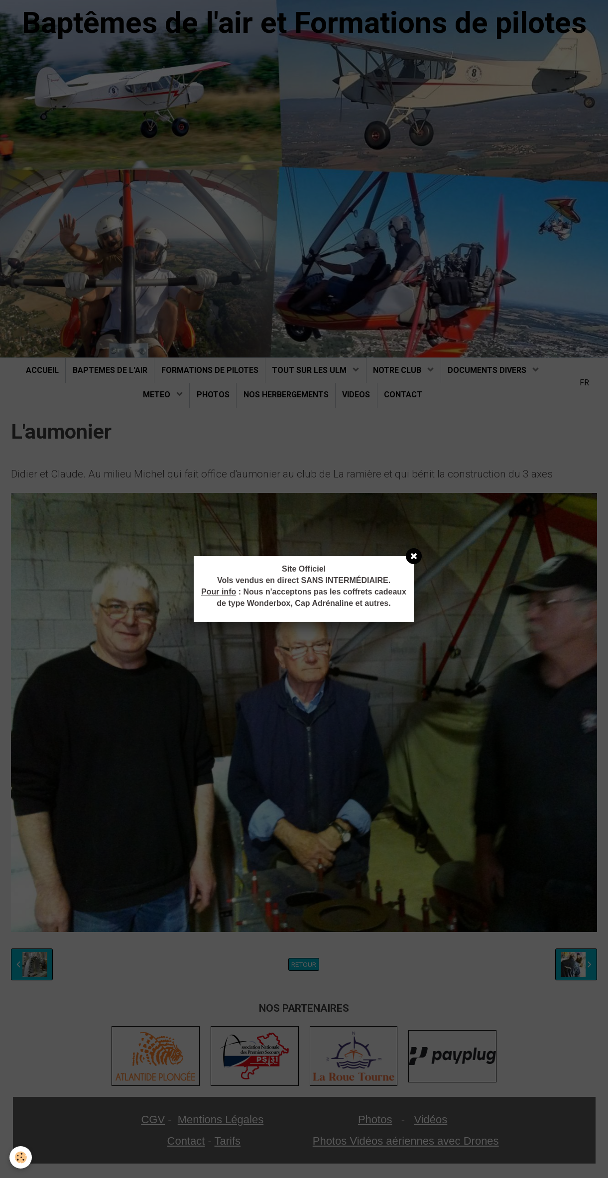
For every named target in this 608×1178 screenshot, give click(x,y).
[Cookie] (21, 1157)
